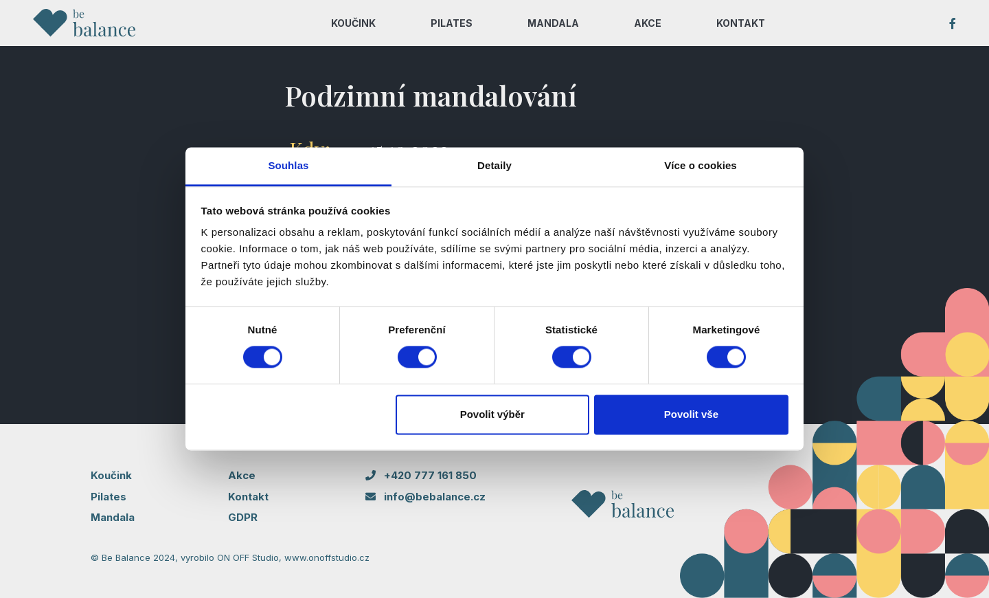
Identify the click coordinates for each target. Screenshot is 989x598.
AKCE (647, 23)
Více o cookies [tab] (700, 165)
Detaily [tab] (494, 165)
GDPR (243, 517)
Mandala (113, 517)
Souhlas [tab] (288, 165)
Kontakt (248, 496)
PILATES (452, 23)
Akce (241, 475)
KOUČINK (353, 23)
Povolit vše (691, 414)
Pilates (108, 496)
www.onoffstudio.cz (327, 557)
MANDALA (553, 23)
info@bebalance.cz (425, 496)
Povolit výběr (492, 414)
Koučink (111, 475)
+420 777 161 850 (421, 475)
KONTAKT (740, 23)
